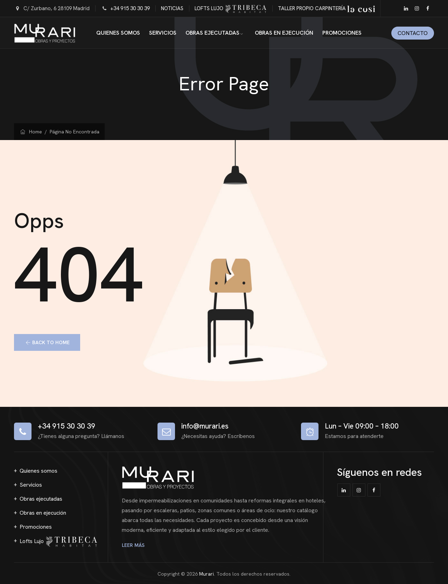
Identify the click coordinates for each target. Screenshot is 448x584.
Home (30, 131)
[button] (47, 342)
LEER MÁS (134, 545)
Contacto (413, 33)
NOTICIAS (172, 8)
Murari (206, 574)
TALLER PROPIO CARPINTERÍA (326, 8)
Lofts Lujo (59, 541)
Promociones (342, 32)
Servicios (162, 32)
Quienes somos (118, 32)
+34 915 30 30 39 (130, 8)
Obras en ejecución (284, 32)
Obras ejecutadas (212, 32)
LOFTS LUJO (231, 8)
